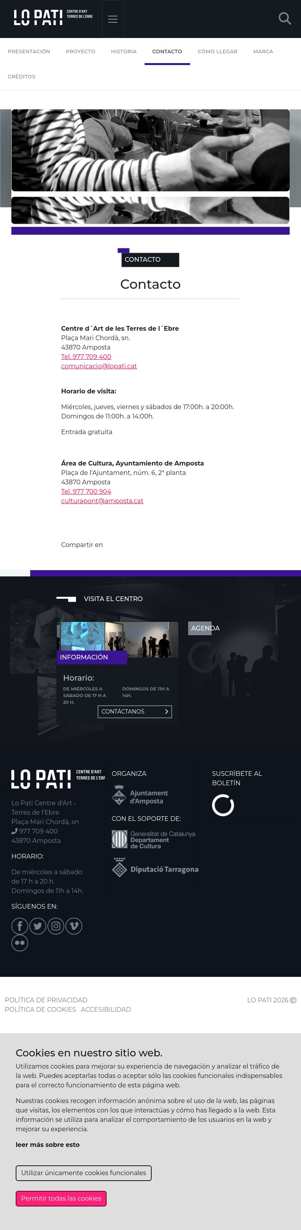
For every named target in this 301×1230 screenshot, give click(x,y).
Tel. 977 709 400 (86, 356)
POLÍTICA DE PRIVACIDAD (46, 1000)
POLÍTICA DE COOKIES (40, 1009)
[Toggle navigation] (113, 19)
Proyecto (80, 51)
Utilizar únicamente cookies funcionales (83, 1173)
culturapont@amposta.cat (102, 501)
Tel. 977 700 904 (86, 491)
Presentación (29, 51)
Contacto (167, 51)
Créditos (21, 77)
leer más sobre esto (48, 1144)
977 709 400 (34, 831)
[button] (285, 19)
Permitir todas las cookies (61, 1198)
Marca (263, 51)
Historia (124, 51)
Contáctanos (135, 711)
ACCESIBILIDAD (106, 1009)
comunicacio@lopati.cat (99, 366)
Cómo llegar (218, 51)
